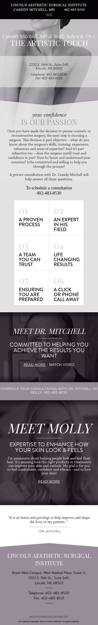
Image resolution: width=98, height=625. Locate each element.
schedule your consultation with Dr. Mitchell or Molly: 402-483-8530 (49, 390)
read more (35, 364)
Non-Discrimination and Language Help (48, 616)
